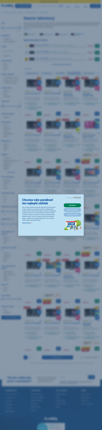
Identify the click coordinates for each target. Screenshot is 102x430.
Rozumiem (72, 205)
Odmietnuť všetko (72, 214)
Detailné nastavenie (72, 210)
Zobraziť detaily (27, 223)
